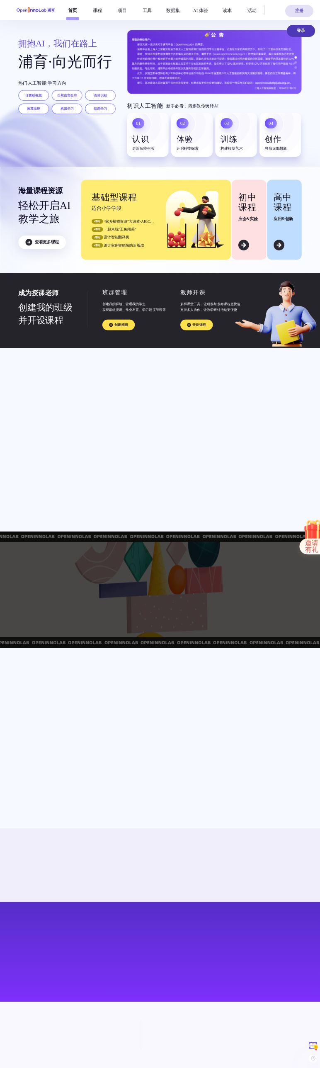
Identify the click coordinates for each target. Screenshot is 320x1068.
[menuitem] (72, 10)
